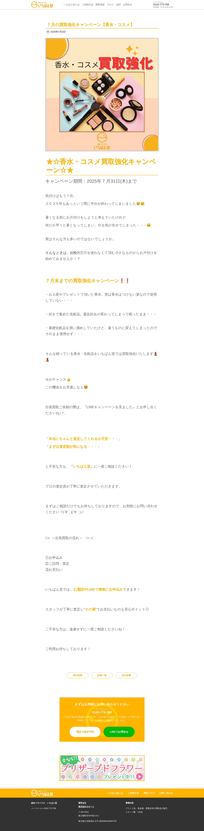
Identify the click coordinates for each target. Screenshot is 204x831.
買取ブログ (149, 793)
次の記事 (126, 675)
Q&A (118, 4)
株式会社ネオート (86, 806)
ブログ (110, 4)
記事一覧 (102, 675)
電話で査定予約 (85, 731)
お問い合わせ (166, 793)
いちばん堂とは (72, 4)
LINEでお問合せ (119, 731)
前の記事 (77, 675)
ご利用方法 (87, 4)
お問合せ (127, 4)
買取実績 (100, 4)
